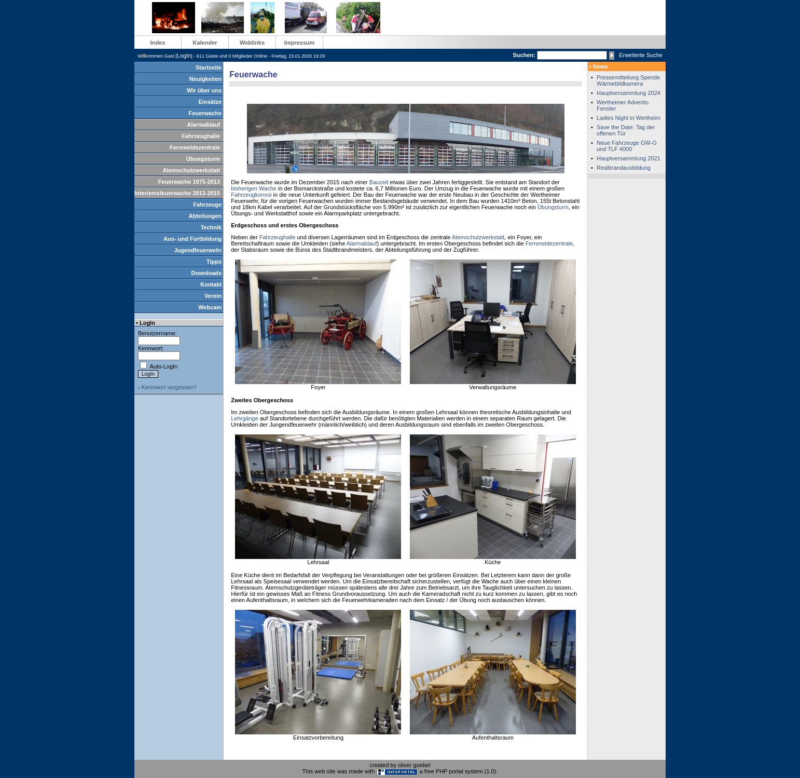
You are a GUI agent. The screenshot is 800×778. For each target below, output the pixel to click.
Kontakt (211, 284)
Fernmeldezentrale (195, 147)
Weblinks (252, 42)
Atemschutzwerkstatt (191, 170)
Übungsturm (203, 159)
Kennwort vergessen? (169, 387)
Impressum (299, 42)
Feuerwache (205, 113)
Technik (211, 227)
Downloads (206, 273)
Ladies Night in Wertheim (628, 118)
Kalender (204, 42)
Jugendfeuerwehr (198, 250)
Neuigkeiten (205, 79)
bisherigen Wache (254, 188)
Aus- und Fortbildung (192, 239)
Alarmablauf (203, 124)
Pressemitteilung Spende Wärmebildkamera (628, 80)
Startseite (209, 67)
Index (157, 42)
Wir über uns (204, 90)
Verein (213, 296)
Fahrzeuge (207, 204)
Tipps (214, 261)
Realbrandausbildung (624, 168)
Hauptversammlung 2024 (628, 93)
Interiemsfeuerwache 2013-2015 (177, 193)
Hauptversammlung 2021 (628, 158)
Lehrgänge (244, 418)
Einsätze (210, 102)
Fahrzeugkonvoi (251, 195)
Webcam (210, 307)
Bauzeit (379, 182)
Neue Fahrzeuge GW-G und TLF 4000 (627, 146)
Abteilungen (205, 216)
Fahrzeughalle (201, 136)
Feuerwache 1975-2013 (189, 182)
